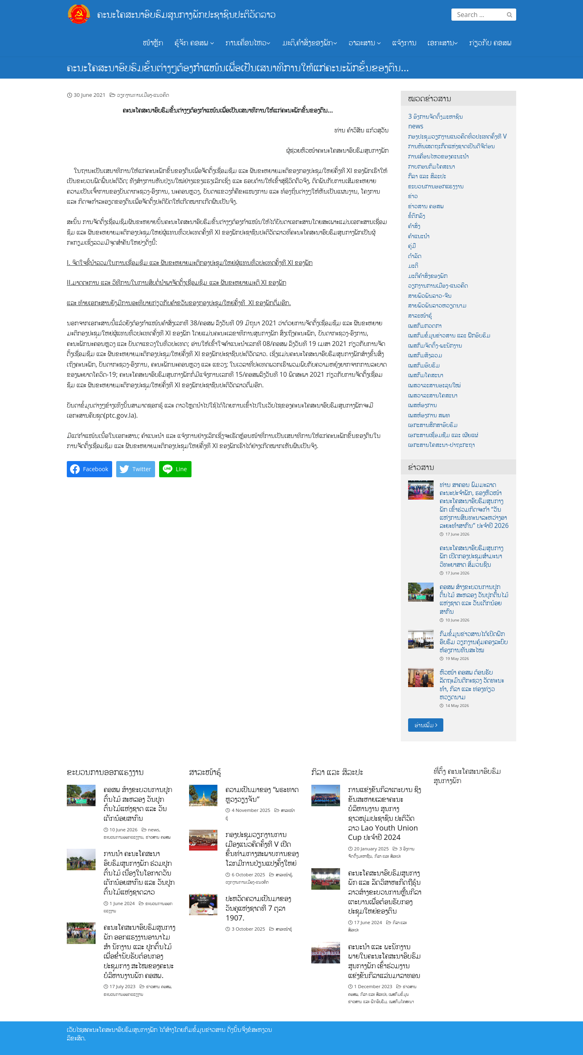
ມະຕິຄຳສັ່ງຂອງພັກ (427, 275)
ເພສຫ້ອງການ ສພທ (429, 415)
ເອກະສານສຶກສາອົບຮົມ (432, 425)
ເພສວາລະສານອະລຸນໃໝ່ (434, 385)
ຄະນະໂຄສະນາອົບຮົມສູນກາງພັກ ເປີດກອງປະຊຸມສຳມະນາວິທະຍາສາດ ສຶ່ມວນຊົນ (471, 556)
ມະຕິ (413, 265)
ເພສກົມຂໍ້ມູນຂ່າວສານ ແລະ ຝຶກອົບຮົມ (449, 335)
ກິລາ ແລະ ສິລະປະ (427, 176)
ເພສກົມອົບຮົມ (424, 365)
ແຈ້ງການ (404, 42)
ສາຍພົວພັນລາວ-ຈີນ (429, 295)
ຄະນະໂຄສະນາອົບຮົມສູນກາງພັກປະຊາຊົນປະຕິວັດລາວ (186, 14)
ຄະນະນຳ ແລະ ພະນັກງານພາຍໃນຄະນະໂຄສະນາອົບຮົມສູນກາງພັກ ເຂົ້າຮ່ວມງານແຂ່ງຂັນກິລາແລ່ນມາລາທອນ (384, 961)
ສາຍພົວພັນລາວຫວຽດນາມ (437, 305)
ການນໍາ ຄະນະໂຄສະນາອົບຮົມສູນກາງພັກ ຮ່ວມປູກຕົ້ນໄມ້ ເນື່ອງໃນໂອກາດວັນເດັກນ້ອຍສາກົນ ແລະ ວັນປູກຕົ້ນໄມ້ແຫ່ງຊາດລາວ (139, 872)
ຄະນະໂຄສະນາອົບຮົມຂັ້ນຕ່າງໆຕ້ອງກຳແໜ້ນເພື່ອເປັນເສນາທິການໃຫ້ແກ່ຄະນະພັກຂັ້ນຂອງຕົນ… (238, 67)
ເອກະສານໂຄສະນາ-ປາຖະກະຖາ (441, 444)
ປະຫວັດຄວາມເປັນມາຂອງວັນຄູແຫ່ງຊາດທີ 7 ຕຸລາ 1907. (258, 907)
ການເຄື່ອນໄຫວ (248, 42)
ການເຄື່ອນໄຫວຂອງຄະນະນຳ (438, 156)
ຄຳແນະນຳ (419, 236)
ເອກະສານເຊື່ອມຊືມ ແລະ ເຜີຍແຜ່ (443, 435)
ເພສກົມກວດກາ (425, 325)
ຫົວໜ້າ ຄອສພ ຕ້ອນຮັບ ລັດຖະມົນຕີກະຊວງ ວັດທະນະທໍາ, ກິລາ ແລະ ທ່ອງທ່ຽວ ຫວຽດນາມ (472, 684)
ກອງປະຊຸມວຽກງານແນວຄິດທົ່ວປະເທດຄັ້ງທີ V (457, 136)
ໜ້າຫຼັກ (153, 42)
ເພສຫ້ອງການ (422, 405)
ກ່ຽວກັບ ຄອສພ (490, 42)
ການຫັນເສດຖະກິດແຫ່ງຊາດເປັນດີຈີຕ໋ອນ (451, 146)
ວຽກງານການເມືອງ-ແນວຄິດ (143, 94)
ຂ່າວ (413, 196)
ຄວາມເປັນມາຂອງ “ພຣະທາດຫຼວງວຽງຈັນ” (262, 794)
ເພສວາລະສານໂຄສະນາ (432, 395)
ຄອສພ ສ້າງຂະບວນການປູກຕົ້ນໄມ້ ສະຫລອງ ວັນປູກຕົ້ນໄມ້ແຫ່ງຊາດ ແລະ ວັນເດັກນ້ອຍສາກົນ (474, 599)
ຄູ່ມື (412, 245)
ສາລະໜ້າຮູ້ (420, 315)
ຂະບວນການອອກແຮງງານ (436, 186)
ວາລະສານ (365, 42)
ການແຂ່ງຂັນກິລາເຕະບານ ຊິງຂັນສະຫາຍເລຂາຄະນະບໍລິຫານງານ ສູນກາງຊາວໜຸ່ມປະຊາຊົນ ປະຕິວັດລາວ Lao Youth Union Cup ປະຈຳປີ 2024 (384, 813)
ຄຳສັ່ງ (414, 226)
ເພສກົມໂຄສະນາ (425, 375)
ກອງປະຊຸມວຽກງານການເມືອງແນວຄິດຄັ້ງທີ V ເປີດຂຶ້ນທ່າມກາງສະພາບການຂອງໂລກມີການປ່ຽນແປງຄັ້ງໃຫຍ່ (262, 848)
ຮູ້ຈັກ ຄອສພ (194, 42)
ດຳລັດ (414, 256)
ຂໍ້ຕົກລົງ (416, 215)
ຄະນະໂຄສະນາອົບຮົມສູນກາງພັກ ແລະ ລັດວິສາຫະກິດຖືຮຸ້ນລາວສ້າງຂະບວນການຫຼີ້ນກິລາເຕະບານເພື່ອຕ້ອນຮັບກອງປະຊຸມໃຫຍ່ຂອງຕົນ (384, 892)
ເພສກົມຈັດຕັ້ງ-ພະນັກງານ (435, 345)
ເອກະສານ (443, 42)
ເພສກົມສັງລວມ (425, 355)
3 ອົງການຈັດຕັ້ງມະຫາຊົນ (435, 116)
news (415, 126)
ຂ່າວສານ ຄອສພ (426, 206)
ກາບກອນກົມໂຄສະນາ (431, 166)
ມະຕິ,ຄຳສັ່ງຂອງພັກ (309, 42)
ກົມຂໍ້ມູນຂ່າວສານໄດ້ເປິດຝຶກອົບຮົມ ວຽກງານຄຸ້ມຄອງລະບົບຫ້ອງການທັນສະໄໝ (474, 642)
